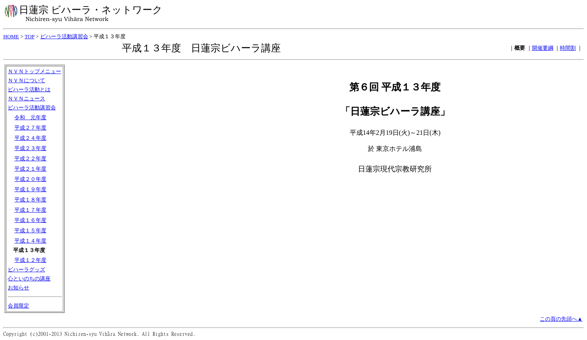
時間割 (568, 48)
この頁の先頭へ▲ (561, 319)
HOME (11, 36)
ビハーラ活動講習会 (64, 36)
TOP (29, 36)
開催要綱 (542, 48)
